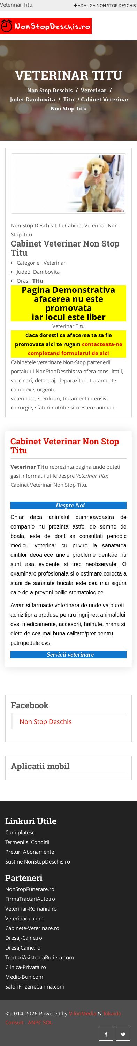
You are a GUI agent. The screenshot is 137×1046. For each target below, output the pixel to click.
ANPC (34, 1022)
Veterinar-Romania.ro (31, 908)
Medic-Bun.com (24, 977)
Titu (68, 99)
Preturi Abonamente (29, 852)
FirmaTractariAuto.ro (30, 899)
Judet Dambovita (32, 99)
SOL (48, 1022)
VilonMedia (82, 1013)
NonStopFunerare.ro (29, 889)
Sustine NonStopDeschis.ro (37, 861)
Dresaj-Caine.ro (23, 938)
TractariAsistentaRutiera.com (39, 957)
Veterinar (93, 90)
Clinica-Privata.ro (25, 967)
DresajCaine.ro (22, 947)
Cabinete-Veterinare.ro (32, 928)
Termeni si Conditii (27, 842)
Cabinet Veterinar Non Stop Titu (64, 446)
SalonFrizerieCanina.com (34, 986)
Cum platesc (20, 832)
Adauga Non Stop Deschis (105, 5)
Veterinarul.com (24, 918)
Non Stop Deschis (50, 90)
